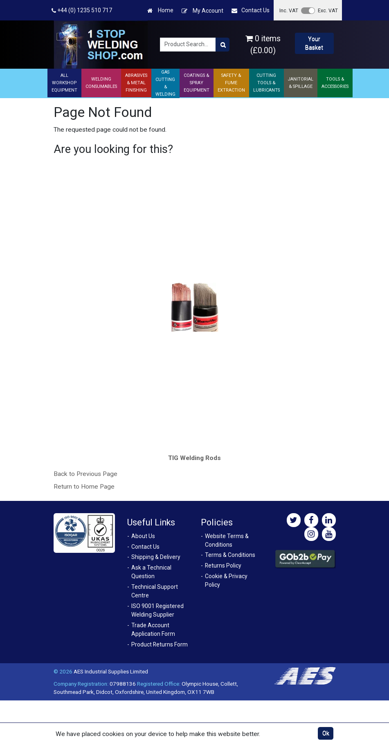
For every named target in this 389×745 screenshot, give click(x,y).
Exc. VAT (328, 10)
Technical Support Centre (154, 591)
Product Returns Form (159, 644)
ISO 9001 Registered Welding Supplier (157, 610)
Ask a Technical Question (151, 571)
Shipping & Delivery (155, 557)
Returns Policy (223, 565)
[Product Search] (222, 45)
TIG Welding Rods (194, 458)
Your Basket (314, 43)
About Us (143, 536)
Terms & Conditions (230, 555)
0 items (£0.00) (263, 44)
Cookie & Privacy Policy (226, 580)
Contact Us (251, 10)
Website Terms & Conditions (227, 540)
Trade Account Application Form (153, 629)
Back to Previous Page (85, 474)
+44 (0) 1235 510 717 (82, 10)
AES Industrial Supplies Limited (111, 671)
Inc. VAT (288, 10)
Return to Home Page (84, 486)
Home (160, 10)
